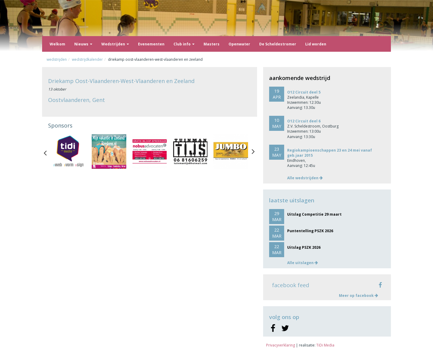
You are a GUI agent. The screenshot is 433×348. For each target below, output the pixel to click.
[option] (68, 151)
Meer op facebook (358, 295)
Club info (184, 44)
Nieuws (83, 44)
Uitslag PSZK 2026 (304, 247)
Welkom (57, 44)
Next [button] (253, 151)
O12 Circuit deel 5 (304, 92)
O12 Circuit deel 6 (304, 121)
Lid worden (315, 44)
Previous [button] (48, 152)
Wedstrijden (115, 44)
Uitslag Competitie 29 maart (314, 214)
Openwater (239, 44)
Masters (212, 44)
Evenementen (151, 44)
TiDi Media (325, 345)
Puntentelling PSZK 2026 (310, 230)
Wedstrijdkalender (87, 59)
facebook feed (290, 285)
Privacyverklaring (280, 345)
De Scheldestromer (277, 44)
